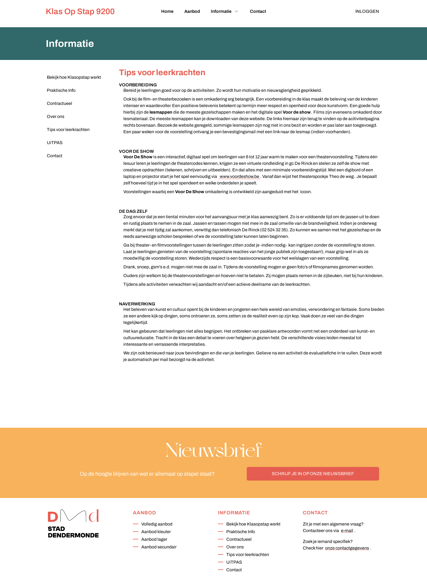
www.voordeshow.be (239, 176)
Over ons (235, 547)
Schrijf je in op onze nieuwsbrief (313, 473)
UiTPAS (234, 562)
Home (167, 11)
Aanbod (192, 11)
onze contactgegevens (347, 548)
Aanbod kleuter (156, 531)
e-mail (347, 530)
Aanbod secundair (158, 547)
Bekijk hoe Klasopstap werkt (253, 524)
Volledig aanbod (156, 524)
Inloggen (367, 11)
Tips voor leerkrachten (247, 554)
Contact (258, 11)
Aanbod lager (154, 539)
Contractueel (239, 539)
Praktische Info (240, 531)
